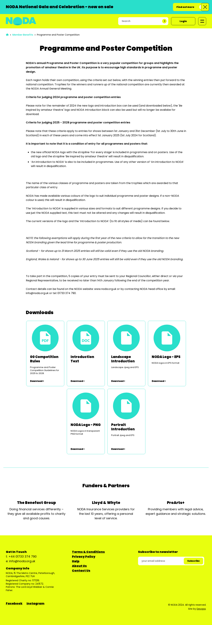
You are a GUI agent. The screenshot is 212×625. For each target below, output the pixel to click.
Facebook (14, 603)
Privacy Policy (83, 556)
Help (75, 561)
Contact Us (81, 570)
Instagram (35, 603)
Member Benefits (22, 34)
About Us (79, 566)
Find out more (185, 7)
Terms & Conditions (88, 552)
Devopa (201, 608)
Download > (37, 381)
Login (183, 21)
